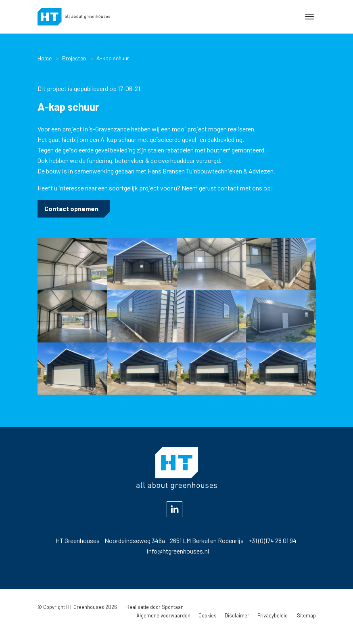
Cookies (207, 615)
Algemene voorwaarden (163, 615)
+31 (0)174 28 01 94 (273, 540)
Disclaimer (237, 615)
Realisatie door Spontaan (155, 607)
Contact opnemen (71, 208)
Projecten (74, 58)
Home (45, 58)
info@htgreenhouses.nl (178, 551)
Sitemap (306, 615)
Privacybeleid (272, 615)
